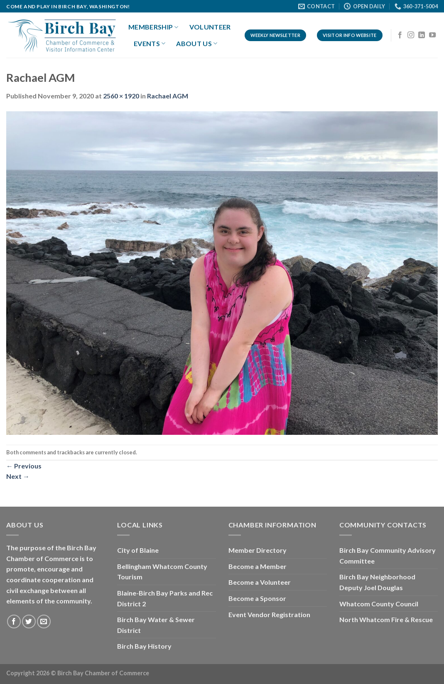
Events (149, 43)
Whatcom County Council (378, 604)
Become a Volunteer (259, 582)
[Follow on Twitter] (29, 621)
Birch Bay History (144, 646)
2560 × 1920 (121, 96)
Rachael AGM (167, 96)
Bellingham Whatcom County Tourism (162, 571)
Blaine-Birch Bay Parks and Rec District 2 (165, 598)
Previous (24, 466)
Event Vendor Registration (269, 614)
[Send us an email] (44, 621)
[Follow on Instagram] (410, 35)
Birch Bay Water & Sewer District (156, 624)
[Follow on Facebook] (400, 35)
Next (17, 476)
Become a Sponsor (257, 598)
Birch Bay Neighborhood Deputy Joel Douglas (377, 582)
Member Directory (257, 550)
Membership (153, 27)
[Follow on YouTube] (432, 35)
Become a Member (257, 566)
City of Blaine (138, 550)
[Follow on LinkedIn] (421, 35)
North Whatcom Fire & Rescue (386, 619)
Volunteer (210, 27)
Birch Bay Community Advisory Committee (387, 555)
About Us (196, 43)
